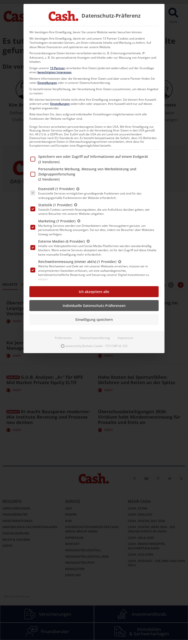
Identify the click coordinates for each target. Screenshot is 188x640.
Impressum (125, 338)
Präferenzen (63, 338)
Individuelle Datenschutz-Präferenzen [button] (94, 305)
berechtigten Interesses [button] (54, 72)
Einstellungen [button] (47, 83)
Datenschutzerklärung (95, 338)
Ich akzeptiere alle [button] (94, 291)
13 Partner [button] (57, 68)
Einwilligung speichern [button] (94, 319)
